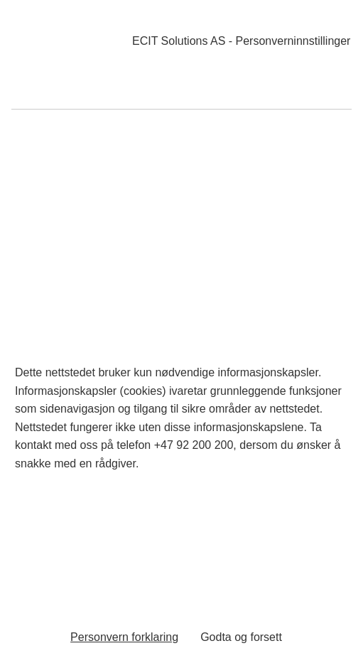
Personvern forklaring (124, 637)
